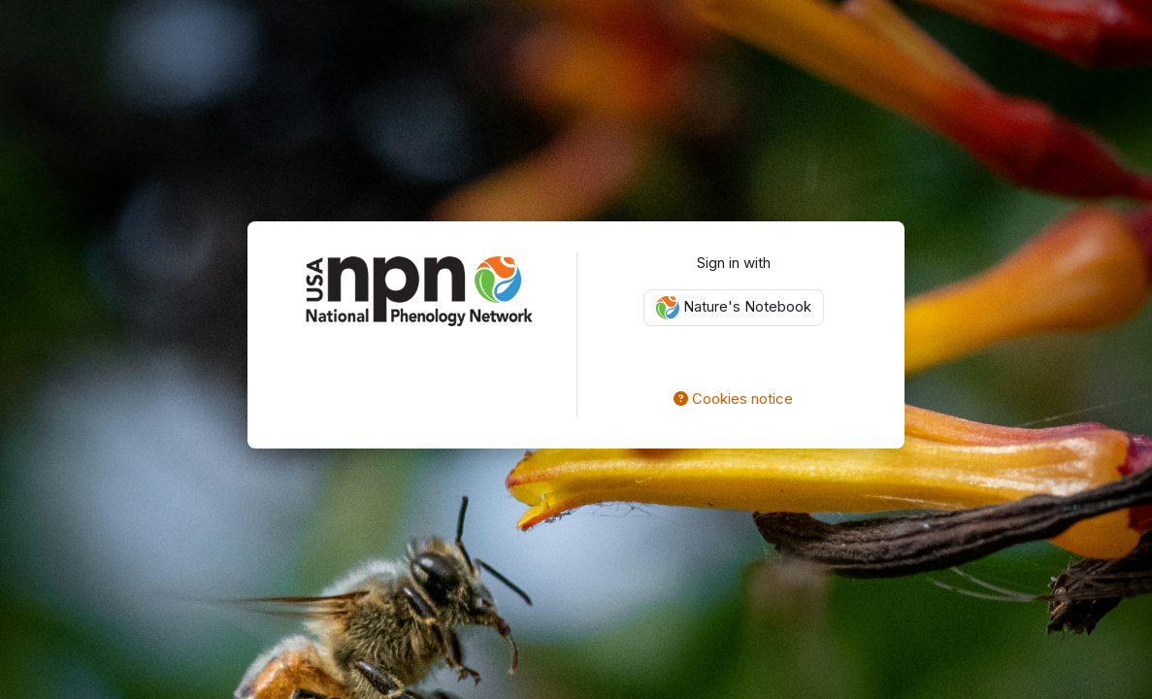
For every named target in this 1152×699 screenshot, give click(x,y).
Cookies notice (733, 398)
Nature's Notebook (733, 307)
